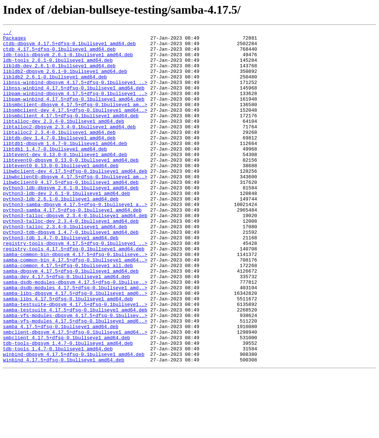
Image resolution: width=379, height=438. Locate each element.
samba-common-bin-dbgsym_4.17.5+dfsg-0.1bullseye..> (75, 299)
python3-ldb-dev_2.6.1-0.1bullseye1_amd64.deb (66, 226)
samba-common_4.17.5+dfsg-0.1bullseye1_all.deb (68, 313)
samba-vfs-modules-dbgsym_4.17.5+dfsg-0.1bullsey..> (75, 373)
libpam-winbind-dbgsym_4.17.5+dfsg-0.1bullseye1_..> (75, 106)
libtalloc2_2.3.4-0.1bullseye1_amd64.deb (59, 153)
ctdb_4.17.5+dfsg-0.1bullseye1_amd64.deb (59, 53)
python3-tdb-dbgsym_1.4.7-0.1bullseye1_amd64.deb (71, 273)
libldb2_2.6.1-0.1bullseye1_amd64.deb (55, 86)
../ (7, 33)
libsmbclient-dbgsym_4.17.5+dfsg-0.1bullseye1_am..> (75, 120)
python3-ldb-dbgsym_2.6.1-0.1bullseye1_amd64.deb (71, 219)
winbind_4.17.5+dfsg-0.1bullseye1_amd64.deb (63, 426)
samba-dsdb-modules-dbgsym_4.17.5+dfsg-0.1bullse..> (75, 333)
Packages (14, 40)
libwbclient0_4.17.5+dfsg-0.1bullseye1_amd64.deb (71, 213)
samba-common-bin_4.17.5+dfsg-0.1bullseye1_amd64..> (75, 306)
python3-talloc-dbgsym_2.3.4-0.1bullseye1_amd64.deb (75, 253)
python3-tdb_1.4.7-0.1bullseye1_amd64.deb (60, 279)
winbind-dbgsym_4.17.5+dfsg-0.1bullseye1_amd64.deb (73, 419)
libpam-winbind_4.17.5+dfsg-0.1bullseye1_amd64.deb (73, 113)
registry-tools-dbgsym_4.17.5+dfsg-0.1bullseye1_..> (75, 286)
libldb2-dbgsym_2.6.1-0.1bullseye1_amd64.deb (65, 80)
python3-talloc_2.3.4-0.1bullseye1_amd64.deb (65, 266)
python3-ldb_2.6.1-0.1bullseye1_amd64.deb (60, 233)
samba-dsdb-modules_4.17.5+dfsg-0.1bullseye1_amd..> (75, 339)
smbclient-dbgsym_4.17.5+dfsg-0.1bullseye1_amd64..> (75, 393)
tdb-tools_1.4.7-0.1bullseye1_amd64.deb (58, 413)
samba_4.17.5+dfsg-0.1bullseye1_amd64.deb (60, 386)
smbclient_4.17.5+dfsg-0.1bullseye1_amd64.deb (66, 399)
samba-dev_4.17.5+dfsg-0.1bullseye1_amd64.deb (66, 326)
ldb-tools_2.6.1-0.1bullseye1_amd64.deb (58, 66)
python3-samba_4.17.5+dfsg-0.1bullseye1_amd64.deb (72, 246)
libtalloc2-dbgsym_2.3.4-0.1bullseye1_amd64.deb (69, 146)
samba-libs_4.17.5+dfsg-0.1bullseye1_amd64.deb (68, 353)
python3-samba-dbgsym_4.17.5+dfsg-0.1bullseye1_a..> (75, 239)
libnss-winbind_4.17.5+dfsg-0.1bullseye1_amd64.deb (73, 100)
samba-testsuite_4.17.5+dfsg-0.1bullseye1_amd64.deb (75, 366)
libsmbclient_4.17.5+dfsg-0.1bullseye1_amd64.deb (71, 133)
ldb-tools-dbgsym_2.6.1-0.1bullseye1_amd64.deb (68, 60)
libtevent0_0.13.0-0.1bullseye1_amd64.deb (60, 193)
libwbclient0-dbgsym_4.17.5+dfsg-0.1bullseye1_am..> (75, 206)
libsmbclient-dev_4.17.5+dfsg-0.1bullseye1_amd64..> (75, 126)
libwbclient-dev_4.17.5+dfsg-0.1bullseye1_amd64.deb (75, 199)
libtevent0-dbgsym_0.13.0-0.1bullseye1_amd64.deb (71, 186)
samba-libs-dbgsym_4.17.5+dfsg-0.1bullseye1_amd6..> (75, 346)
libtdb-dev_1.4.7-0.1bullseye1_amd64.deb (59, 159)
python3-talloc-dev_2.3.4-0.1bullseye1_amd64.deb (71, 259)
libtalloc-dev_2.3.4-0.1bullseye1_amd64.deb (63, 140)
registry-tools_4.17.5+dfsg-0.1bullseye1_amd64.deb (73, 293)
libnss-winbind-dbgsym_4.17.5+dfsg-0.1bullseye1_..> (75, 93)
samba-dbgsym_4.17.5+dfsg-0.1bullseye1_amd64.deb (71, 319)
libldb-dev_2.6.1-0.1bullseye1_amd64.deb (59, 73)
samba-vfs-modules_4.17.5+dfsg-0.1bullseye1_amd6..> (75, 379)
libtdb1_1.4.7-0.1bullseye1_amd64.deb (55, 173)
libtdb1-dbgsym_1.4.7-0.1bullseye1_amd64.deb (65, 166)
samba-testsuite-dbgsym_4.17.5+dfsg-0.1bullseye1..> (75, 359)
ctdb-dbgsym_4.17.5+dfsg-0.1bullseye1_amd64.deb (69, 46)
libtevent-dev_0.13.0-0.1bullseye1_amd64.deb (65, 179)
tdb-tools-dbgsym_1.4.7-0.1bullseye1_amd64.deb (68, 406)
